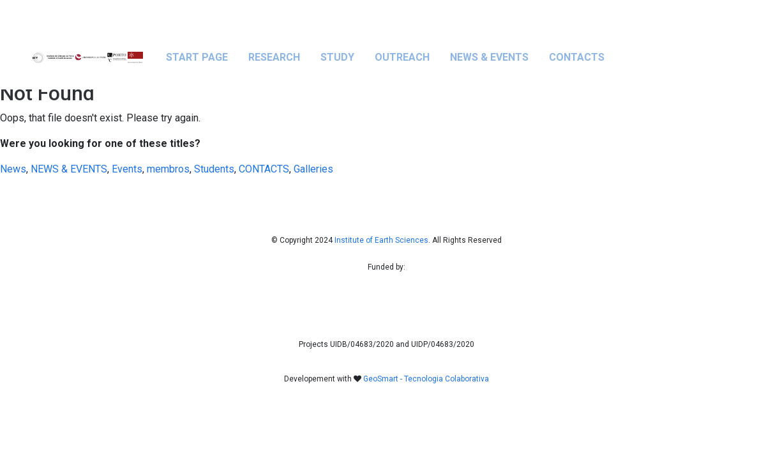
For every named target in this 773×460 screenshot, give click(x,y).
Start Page (197, 57)
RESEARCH (274, 57)
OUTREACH (402, 57)
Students (214, 169)
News (13, 169)
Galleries (313, 169)
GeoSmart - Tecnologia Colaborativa (426, 378)
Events (127, 169)
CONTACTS (576, 57)
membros (168, 169)
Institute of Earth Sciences (381, 240)
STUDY (337, 57)
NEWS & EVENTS (489, 57)
